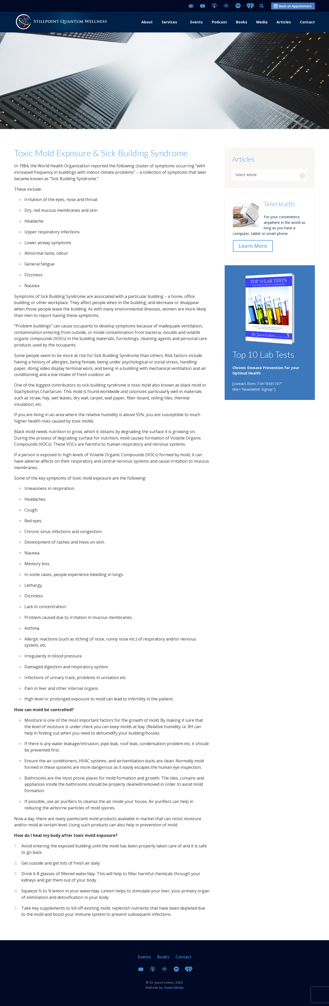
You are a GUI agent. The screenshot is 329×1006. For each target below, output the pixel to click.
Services (169, 22)
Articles (284, 22)
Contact (307, 22)
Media (262, 22)
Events (196, 22)
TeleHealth (279, 204)
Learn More (253, 245)
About (147, 22)
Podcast (219, 22)
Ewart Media (174, 987)
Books (241, 22)
